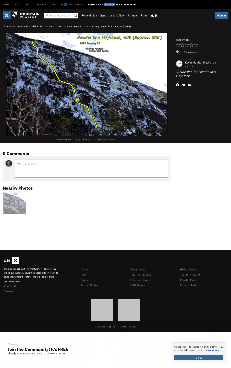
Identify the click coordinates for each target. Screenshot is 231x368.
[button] (177, 84)
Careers (8, 291)
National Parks (189, 285)
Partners (132, 15)
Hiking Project (188, 269)
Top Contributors (140, 274)
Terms (123, 326)
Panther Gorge (92, 26)
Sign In (221, 15)
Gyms (103, 15)
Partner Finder (89, 285)
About (84, 269)
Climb (6, 4)
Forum (144, 15)
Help (83, 274)
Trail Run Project (190, 274)
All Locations (9, 26)
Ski (53, 4)
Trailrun (40, 4)
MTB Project (137, 285)
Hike (27, 4)
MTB (17, 4)
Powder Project (189, 280)
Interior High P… (74, 26)
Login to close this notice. (51, 353)
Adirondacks (37, 26)
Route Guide (89, 15)
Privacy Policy (212, 350)
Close (198, 357)
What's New (117, 15)
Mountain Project (140, 280)
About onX (10, 286)
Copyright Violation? (105, 139)
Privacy (132, 326)
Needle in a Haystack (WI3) (117, 26)
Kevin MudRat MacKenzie (201, 62)
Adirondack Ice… (54, 26)
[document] (198, 352)
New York (23, 26)
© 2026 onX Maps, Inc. (106, 326)
